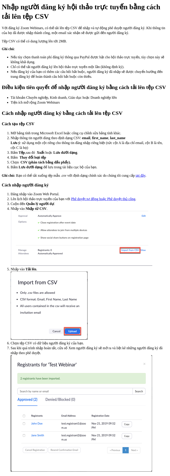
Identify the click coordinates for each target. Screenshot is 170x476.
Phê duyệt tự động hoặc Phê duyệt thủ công (103, 199)
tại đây (140, 175)
